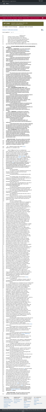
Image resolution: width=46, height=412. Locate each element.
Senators (15, 402)
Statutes (4, 17)
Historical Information (8, 399)
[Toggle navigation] (4, 3)
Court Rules (15, 17)
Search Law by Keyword (34, 17)
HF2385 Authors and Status (12, 29)
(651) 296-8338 (27, 401)
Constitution (20, 17)
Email (25, 402)
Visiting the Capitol (7, 402)
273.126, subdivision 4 (15, 388)
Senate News (36, 400)
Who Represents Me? (18, 399)
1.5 (13, 162)
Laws (8, 17)
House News (36, 398)
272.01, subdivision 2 (26, 333)
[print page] (43, 18)
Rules (11, 17)
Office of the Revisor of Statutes (15, 15)
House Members (17, 401)
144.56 (24, 156)
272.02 (19, 157)
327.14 (30, 323)
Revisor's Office (26, 17)
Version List (4, 29)
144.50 (20, 156)
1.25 (18, 382)
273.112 (26, 276)
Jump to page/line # (6, 32)
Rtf (42, 30)
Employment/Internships (8, 401)
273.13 (27, 49)
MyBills (35, 401)
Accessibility (6, 404)
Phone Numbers (27, 404)
